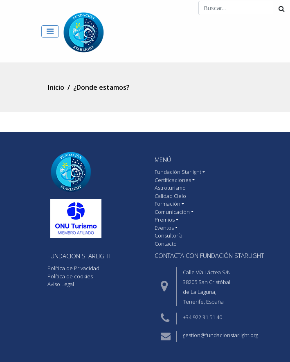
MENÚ (163, 159)
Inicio (56, 87)
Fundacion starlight (79, 256)
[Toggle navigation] (50, 31)
